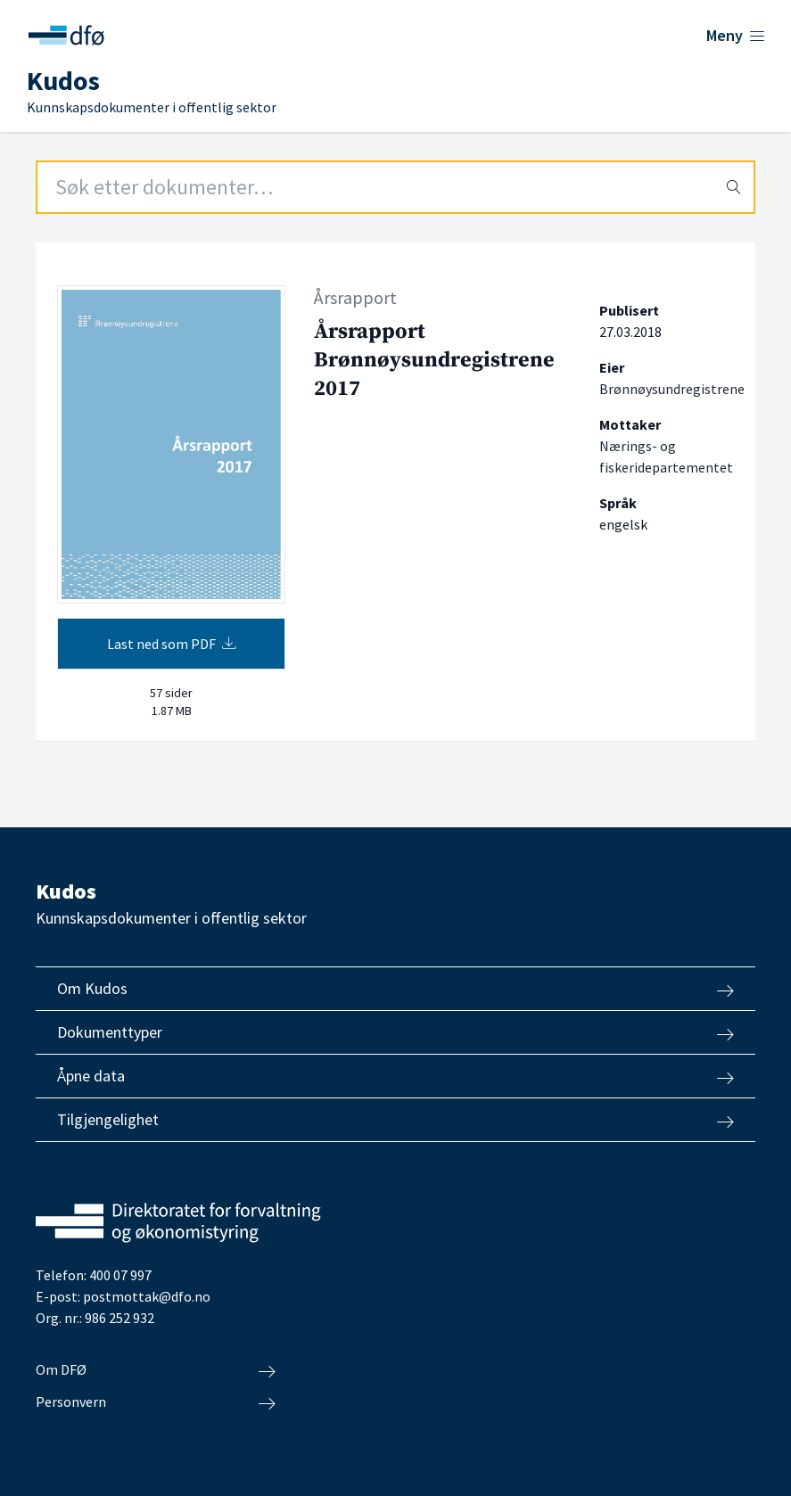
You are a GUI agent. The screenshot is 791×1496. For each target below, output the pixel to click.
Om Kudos (395, 988)
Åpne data (395, 1076)
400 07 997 (120, 1275)
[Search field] (395, 187)
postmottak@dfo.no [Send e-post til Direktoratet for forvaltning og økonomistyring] (146, 1296)
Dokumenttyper (395, 1032)
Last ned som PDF (171, 644)
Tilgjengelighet (395, 1119)
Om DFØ (156, 1370)
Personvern (156, 1402)
